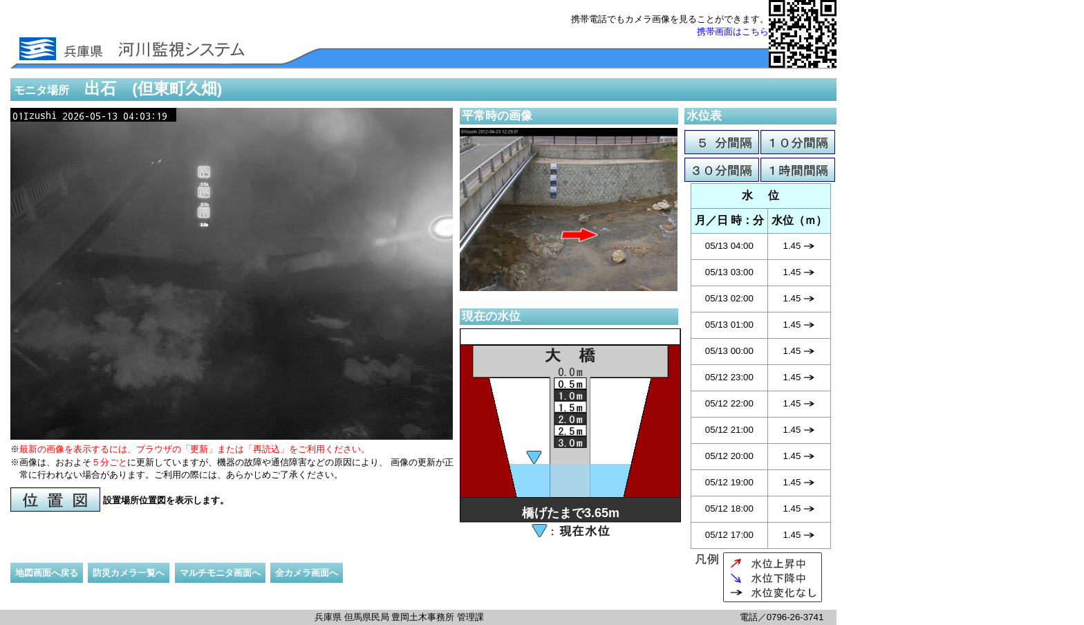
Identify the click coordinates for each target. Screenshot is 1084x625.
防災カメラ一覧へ (129, 573)
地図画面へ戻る (46, 573)
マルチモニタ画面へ (220, 573)
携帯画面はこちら (733, 31)
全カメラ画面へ (306, 573)
